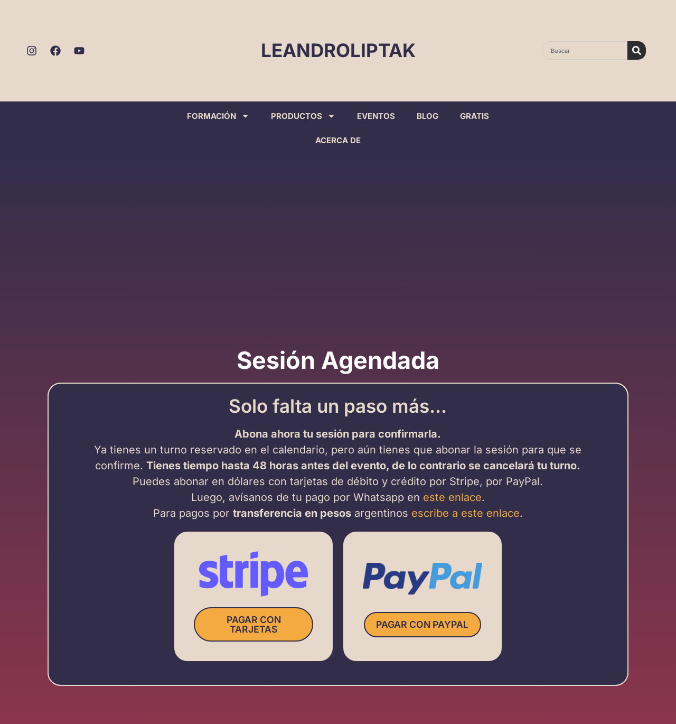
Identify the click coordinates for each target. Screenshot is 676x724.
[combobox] (584, 50)
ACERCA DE (338, 140)
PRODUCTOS (303, 116)
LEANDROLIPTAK (338, 50)
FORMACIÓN (218, 116)
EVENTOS (376, 116)
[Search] (636, 50)
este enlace (452, 497)
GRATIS (474, 116)
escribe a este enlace (465, 513)
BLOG (427, 116)
